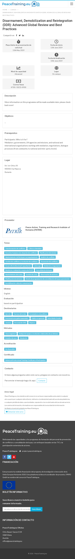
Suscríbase (36, 509)
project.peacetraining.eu (32, 451)
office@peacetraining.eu (12, 541)
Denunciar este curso (15, 412)
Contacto (41, 381)
